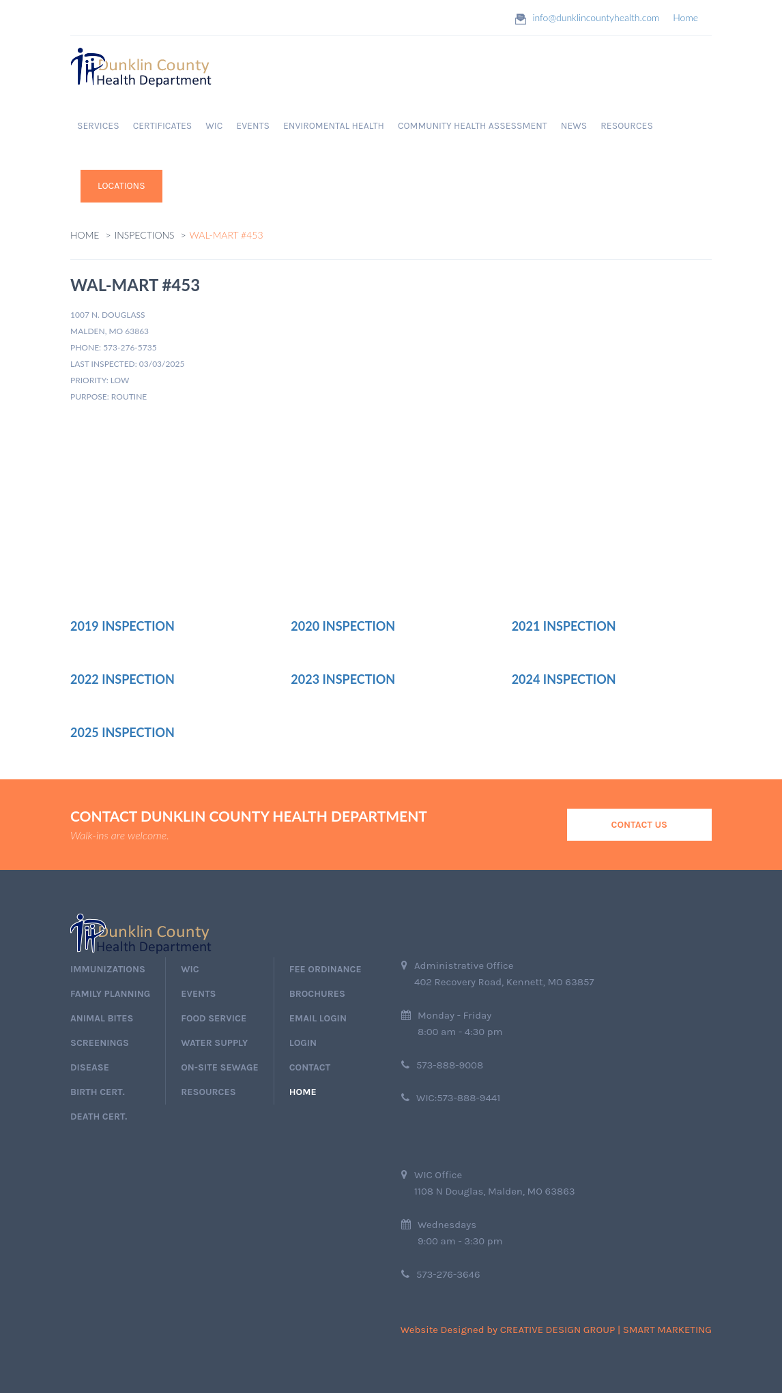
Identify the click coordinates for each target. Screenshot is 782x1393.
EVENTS (253, 126)
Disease (89, 1067)
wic (190, 969)
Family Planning (110, 994)
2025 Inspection (122, 732)
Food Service (213, 1018)
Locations (121, 186)
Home (685, 17)
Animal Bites (101, 1018)
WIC (213, 126)
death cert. (98, 1116)
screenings (99, 1043)
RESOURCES (626, 126)
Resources (208, 1092)
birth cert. (97, 1092)
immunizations (107, 969)
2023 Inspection (343, 679)
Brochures (317, 994)
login (303, 1043)
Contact (309, 1067)
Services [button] (98, 126)
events (198, 994)
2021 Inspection (564, 625)
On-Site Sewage (219, 1067)
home (303, 1092)
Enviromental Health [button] (333, 126)
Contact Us (639, 824)
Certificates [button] (162, 126)
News (574, 126)
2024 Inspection (564, 679)
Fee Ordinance (325, 969)
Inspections (145, 235)
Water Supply (214, 1043)
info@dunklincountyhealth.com (595, 17)
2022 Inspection (122, 679)
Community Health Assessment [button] (472, 126)
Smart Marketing (667, 1329)
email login (318, 1018)
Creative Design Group (558, 1329)
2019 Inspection (122, 625)
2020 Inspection (343, 625)
